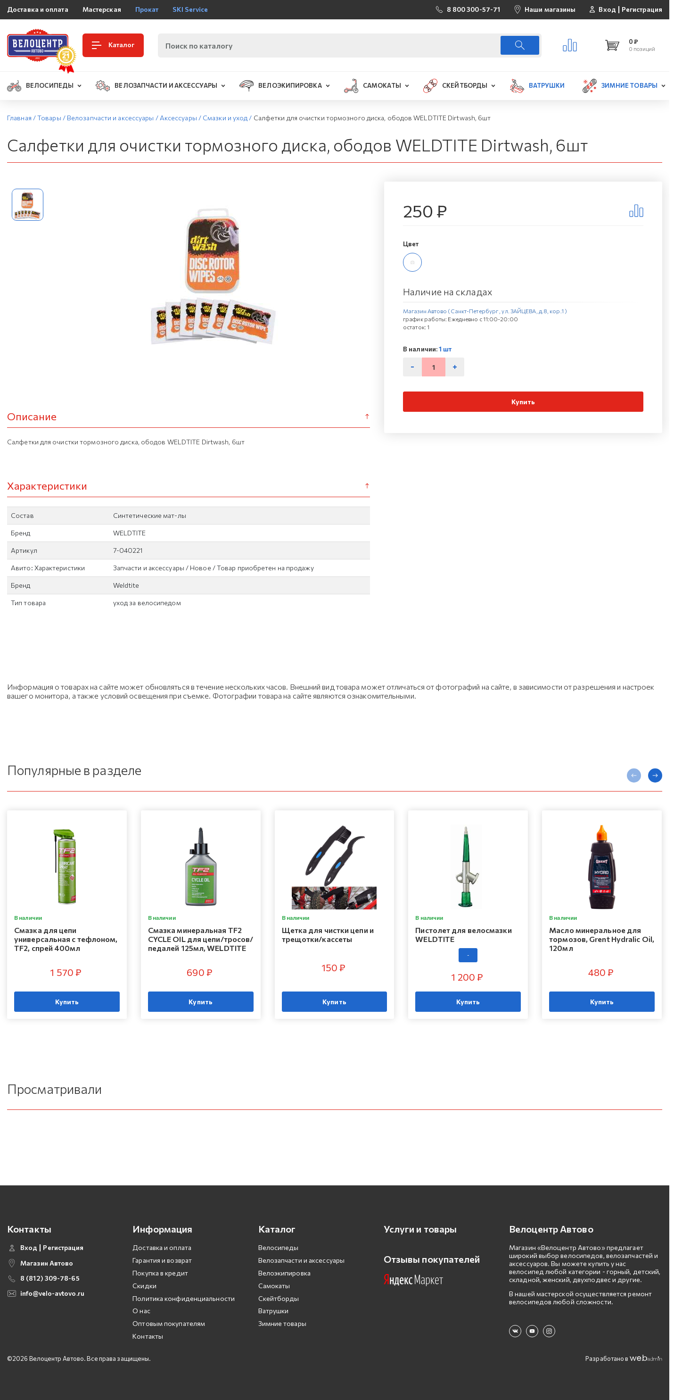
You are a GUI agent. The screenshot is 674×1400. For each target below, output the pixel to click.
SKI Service (190, 9)
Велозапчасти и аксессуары (301, 1260)
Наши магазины (550, 9)
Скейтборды (278, 1298)
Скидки (144, 1286)
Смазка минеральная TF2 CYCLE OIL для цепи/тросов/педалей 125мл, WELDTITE (201, 938)
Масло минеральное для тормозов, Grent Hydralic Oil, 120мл (601, 938)
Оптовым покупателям (168, 1323)
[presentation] (634, 775)
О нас (141, 1311)
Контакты (147, 1336)
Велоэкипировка (284, 1273)
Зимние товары (282, 1323)
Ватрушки (273, 1311)
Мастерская (101, 9)
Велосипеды (278, 1247)
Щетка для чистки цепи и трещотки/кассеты (328, 934)
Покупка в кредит (160, 1273)
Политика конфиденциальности (183, 1298)
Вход (607, 9)
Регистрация (642, 9)
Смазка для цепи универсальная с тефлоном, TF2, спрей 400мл (66, 938)
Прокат (147, 9)
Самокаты (274, 1286)
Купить (523, 402)
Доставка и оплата (37, 9)
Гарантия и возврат (162, 1260)
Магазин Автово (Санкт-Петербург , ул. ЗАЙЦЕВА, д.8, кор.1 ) (485, 311)
